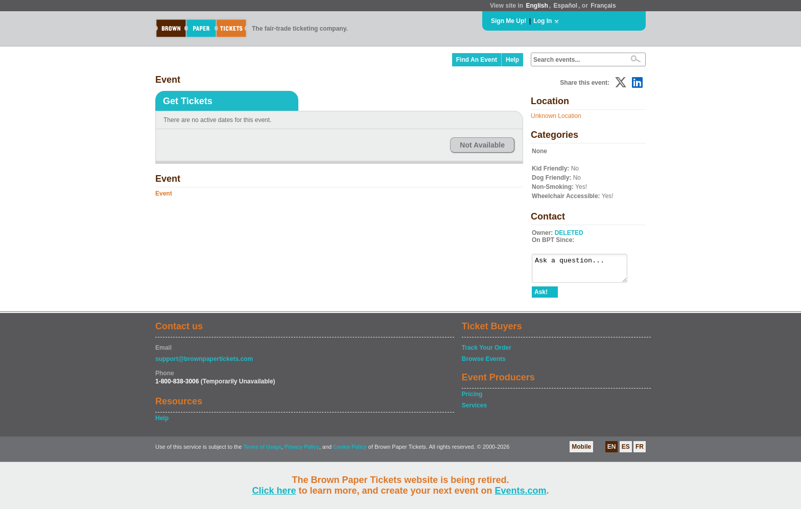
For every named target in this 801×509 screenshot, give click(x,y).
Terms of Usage (262, 451)
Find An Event (476, 59)
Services (474, 410)
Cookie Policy (350, 451)
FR (639, 451)
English (537, 5)
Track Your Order (486, 352)
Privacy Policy (302, 451)
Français (603, 5)
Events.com (521, 491)
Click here (274, 491)
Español (566, 5)
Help (512, 59)
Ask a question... (585, 270)
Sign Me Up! (508, 21)
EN (611, 451)
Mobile (581, 451)
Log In (542, 21)
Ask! (541, 296)
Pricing (472, 398)
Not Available (482, 145)
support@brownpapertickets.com (204, 363)
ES (626, 451)
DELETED (569, 232)
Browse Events (484, 363)
